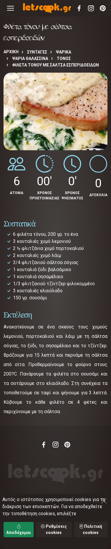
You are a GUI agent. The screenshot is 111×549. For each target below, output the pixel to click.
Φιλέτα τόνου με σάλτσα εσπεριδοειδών (55, 65)
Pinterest (102, 8)
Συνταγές (37, 52)
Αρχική (11, 51)
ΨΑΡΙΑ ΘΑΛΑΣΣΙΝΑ (30, 58)
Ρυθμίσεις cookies (54, 529)
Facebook (79, 8)
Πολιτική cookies (90, 529)
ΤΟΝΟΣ (64, 58)
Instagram (91, 8)
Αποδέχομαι (18, 529)
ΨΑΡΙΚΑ (63, 52)
